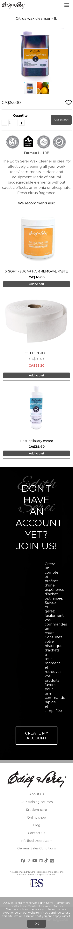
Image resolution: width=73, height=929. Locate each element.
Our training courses (37, 802)
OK (36, 923)
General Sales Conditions (36, 848)
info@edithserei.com (37, 841)
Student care (36, 810)
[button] (68, 31)
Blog (36, 825)
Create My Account (36, 735)
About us (36, 794)
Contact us (36, 833)
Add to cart (61, 120)
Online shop (36, 817)
